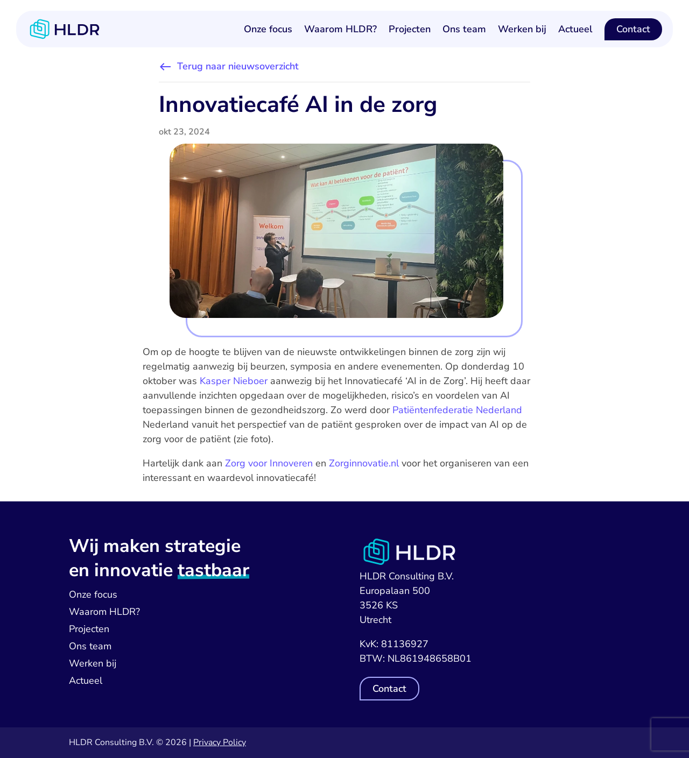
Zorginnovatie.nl (364, 463)
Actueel (575, 29)
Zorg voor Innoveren (269, 463)
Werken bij (522, 29)
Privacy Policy (219, 742)
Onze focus (268, 29)
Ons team (464, 29)
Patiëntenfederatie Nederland (457, 409)
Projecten (410, 29)
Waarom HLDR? (340, 29)
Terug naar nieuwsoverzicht (238, 66)
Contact (633, 29)
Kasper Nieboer (234, 380)
